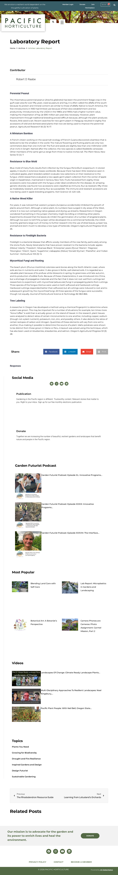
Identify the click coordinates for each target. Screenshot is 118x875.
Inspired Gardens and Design (27, 764)
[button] (51, 351)
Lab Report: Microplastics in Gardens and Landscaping (93, 586)
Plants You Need (20, 746)
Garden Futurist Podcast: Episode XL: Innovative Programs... (71, 474)
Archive (21, 48)
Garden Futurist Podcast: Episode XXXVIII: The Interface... (70, 532)
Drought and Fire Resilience (26, 758)
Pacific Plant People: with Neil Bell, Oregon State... (66, 708)
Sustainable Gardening (24, 776)
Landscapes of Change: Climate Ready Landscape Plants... (70, 672)
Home (12, 48)
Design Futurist (20, 770)
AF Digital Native (106, 869)
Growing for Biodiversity (24, 752)
